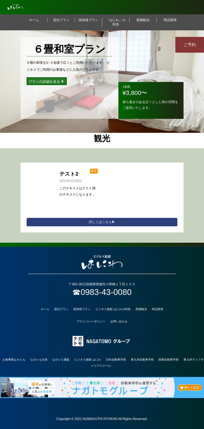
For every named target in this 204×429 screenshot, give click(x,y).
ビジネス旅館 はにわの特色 (113, 309)
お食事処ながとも (13, 359)
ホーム (34, 20)
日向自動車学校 (116, 359)
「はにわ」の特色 (116, 22)
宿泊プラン (61, 20)
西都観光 (143, 20)
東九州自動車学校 (142, 359)
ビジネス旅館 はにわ (87, 359)
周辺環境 (170, 20)
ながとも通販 (60, 359)
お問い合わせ (118, 321)
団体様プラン (88, 20)
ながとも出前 (39, 359)
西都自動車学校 (169, 359)
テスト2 (68, 174)
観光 (94, 171)
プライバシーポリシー (91, 321)
